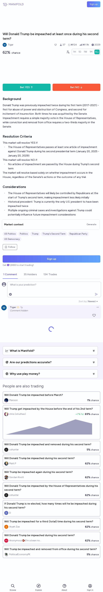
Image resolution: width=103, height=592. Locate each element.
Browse (13, 587)
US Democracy (12, 239)
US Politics (10, 233)
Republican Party (78, 233)
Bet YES (26, 87)
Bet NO (76, 87)
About (64, 587)
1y (22, 307)
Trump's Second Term (53, 233)
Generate (91, 224)
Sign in (90, 587)
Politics (24, 233)
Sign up (94, 4)
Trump (35, 233)
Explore (38, 587)
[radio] (75, 52)
